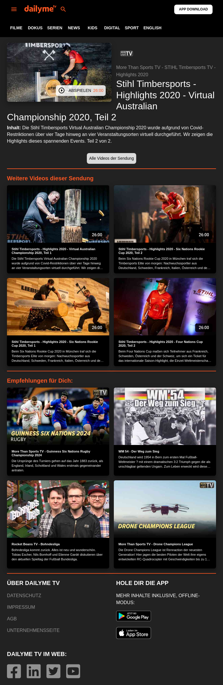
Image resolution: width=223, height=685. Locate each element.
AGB (12, 618)
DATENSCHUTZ (24, 595)
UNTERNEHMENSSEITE (33, 630)
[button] (126, 53)
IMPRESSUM (21, 607)
